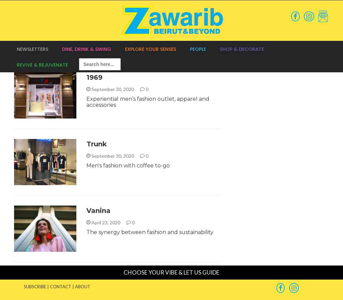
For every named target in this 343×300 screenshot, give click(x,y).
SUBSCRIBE (35, 286)
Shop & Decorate (242, 49)
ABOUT (82, 286)
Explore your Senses (150, 49)
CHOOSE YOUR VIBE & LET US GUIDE (171, 272)
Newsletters (32, 49)
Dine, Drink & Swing (86, 49)
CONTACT (60, 286)
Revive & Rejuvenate (42, 65)
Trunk (96, 144)
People (198, 49)
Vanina (98, 211)
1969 (94, 77)
